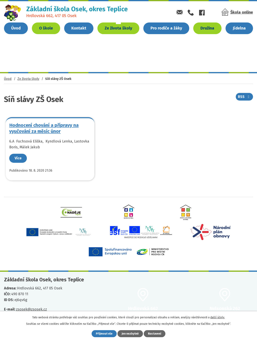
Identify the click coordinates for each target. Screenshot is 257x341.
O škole (46, 28)
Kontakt (78, 28)
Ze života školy (118, 28)
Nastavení (154, 333)
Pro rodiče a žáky (166, 28)
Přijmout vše (104, 333)
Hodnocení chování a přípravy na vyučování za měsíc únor (44, 128)
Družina (207, 28)
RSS (244, 97)
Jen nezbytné (130, 333)
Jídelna (239, 28)
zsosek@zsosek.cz (31, 309)
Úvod (16, 28)
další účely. (217, 317)
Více (18, 158)
